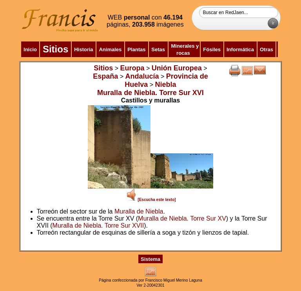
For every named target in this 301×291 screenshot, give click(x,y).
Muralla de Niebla (138, 211)
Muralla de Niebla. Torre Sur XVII (98, 225)
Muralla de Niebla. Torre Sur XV (182, 218)
